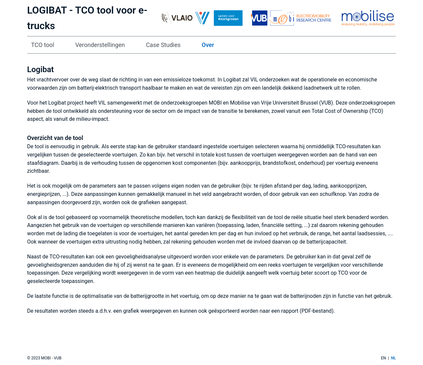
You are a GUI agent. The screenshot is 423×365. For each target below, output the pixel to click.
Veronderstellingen (100, 44)
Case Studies (163, 44)
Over (208, 44)
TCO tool (42, 44)
